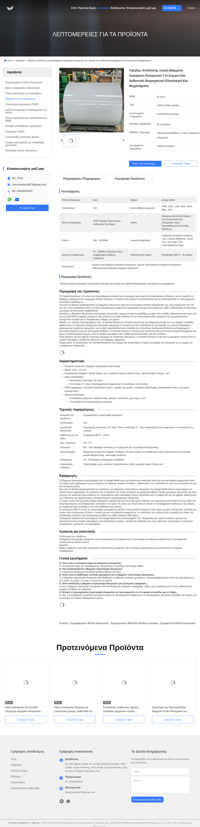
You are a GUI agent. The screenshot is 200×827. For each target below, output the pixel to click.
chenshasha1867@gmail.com (29, 184)
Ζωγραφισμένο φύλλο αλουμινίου (89, 623)
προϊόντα (104, 8)
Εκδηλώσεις (118, 8)
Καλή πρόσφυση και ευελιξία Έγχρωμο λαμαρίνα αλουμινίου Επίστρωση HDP (23, 709)
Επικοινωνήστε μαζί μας (141, 8)
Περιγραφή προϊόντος (130, 178)
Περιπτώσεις (18, 782)
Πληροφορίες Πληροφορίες (82, 178)
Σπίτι (74, 8)
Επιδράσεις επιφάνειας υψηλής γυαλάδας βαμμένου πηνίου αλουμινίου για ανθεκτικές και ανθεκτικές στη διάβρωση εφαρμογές (121, 709)
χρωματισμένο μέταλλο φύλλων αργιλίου (134, 623)
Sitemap (35, 823)
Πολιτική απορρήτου (19, 823)
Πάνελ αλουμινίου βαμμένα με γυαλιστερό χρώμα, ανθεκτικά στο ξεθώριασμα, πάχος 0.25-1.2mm (73, 709)
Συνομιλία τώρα (173, 7)
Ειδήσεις (16, 776)
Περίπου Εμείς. (87, 8)
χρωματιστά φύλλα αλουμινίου (177, 623)
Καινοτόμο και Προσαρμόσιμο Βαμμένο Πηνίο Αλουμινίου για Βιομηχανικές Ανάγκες (169, 709)
